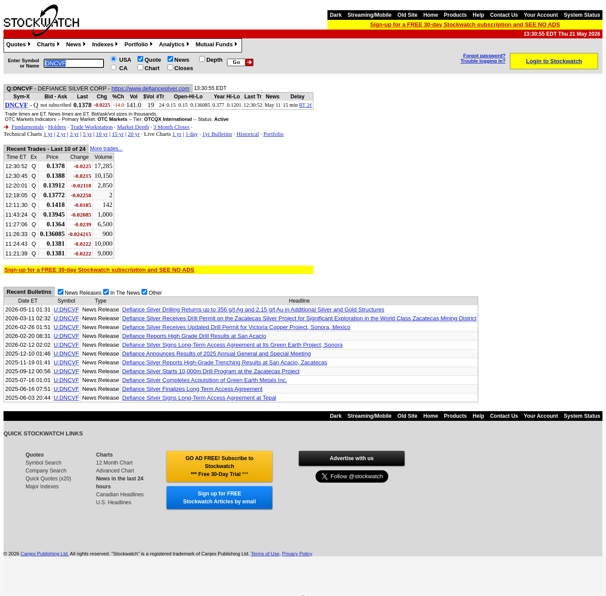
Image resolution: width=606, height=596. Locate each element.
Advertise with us (351, 458)
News (77, 45)
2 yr (61, 134)
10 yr (102, 134)
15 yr (118, 134)
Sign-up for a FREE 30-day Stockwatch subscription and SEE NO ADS (465, 24)
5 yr (87, 134)
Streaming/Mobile (369, 15)
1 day (192, 134)
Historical (247, 134)
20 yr (134, 134)
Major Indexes (42, 487)
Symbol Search (43, 463)
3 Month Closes (171, 127)
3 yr (74, 134)
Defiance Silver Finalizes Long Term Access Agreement (192, 389)
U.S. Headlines (113, 502)
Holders (57, 127)
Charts (49, 45)
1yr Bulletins (217, 134)
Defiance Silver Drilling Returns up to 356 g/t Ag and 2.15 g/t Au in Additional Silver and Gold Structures (253, 309)
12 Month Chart (114, 463)
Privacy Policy (297, 553)
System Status (582, 15)
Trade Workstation (92, 127)
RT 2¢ (305, 105)
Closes (184, 68)
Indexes (106, 45)
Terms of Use (265, 553)
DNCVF (16, 105)
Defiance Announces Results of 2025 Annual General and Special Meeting (216, 353)
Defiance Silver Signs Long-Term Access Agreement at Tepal (199, 397)
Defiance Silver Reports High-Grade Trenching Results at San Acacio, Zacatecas (224, 362)
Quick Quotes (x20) (48, 479)
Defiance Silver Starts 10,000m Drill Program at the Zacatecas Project (210, 371)
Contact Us (504, 15)
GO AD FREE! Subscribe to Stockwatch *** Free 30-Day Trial (219, 466)
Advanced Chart (115, 471)
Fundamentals (27, 127)
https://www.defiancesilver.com (151, 88)
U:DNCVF (66, 309)
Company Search (46, 471)
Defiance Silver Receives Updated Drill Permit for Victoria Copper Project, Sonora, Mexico (236, 327)
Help (478, 15)
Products (455, 15)
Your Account (541, 15)
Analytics (175, 45)
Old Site (407, 15)
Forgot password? (484, 55)
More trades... (106, 149)
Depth (214, 59)
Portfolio (139, 45)
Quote (153, 59)
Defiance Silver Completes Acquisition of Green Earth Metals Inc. (204, 380)
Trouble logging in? (483, 61)
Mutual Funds (218, 45)
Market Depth (133, 127)
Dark (336, 15)
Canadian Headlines (120, 494)
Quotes (19, 45)
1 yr (48, 134)
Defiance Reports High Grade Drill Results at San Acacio (194, 336)
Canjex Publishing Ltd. (45, 553)
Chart (152, 68)
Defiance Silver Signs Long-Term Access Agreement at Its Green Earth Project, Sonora (232, 344)
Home (431, 15)
